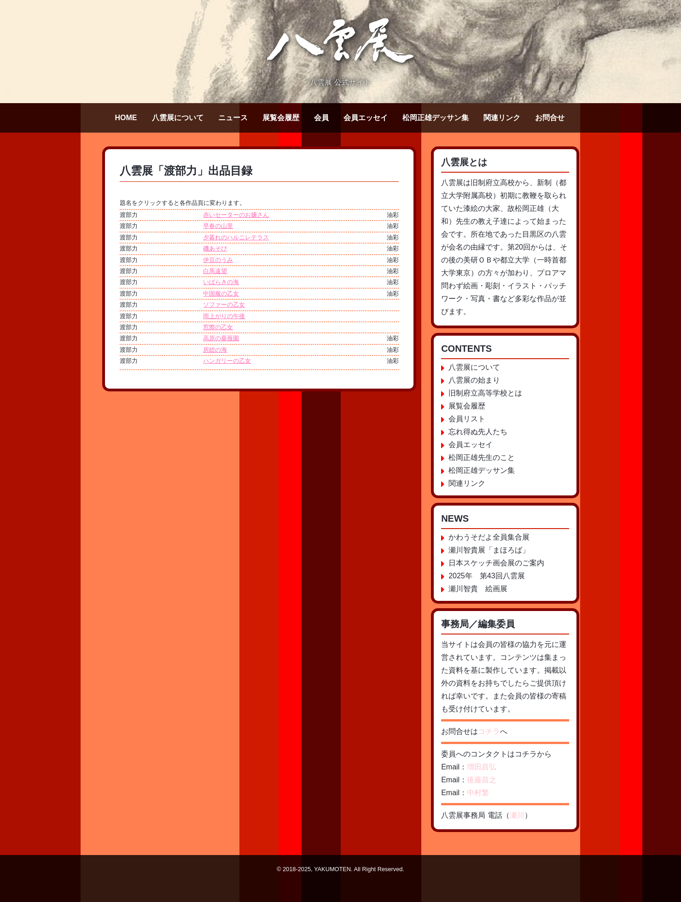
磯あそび (215, 248)
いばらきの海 (221, 282)
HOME (126, 118)
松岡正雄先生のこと (481, 457)
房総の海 (215, 349)
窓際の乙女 (218, 327)
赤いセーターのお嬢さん (236, 214)
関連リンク (501, 118)
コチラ (489, 731)
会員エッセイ (365, 118)
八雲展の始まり (474, 380)
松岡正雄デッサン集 (435, 118)
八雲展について (178, 118)
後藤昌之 (481, 780)
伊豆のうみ (218, 259)
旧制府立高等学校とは (485, 393)
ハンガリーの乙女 (227, 360)
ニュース (233, 118)
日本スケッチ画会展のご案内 (496, 563)
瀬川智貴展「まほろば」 (489, 550)
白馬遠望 (215, 271)
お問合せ (550, 118)
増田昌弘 (481, 767)
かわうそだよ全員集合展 (489, 537)
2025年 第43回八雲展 (486, 576)
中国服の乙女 (221, 293)
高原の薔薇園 (221, 338)
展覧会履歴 (280, 118)
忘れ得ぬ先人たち (477, 432)
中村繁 (478, 793)
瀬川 (517, 815)
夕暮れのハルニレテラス (236, 237)
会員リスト (466, 419)
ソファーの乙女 (224, 304)
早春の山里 (218, 225)
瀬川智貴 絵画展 (477, 589)
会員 (321, 118)
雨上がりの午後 (224, 316)
